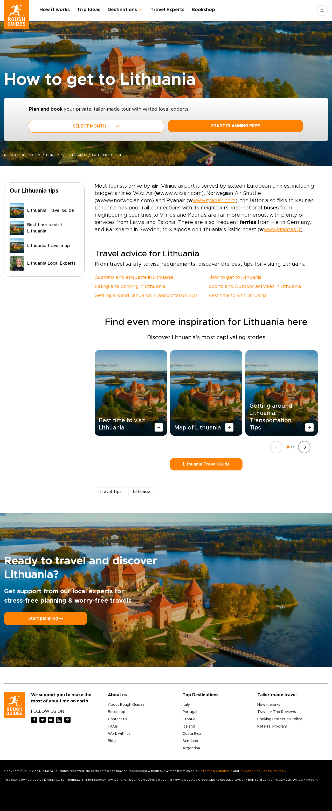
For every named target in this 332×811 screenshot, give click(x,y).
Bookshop (203, 10)
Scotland (190, 741)
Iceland (189, 726)
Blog (112, 741)
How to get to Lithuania (235, 277)
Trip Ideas (88, 10)
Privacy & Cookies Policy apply (263, 770)
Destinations (122, 10)
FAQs (113, 726)
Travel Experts (167, 10)
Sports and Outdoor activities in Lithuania (255, 286)
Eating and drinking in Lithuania (130, 286)
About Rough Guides (126, 705)
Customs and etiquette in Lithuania (134, 277)
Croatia (189, 719)
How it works (54, 10)
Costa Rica (192, 734)
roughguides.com (22, 155)
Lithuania (76, 155)
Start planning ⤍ (45, 618)
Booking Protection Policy (279, 719)
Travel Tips (110, 492)
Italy (186, 705)
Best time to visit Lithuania (238, 295)
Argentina (191, 748)
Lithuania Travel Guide (206, 464)
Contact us (117, 719)
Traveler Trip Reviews (276, 712)
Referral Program (272, 726)
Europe (53, 155)
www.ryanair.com (214, 200)
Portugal (190, 712)
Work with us (119, 734)
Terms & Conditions (217, 770)
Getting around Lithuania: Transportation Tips (146, 295)
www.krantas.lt (282, 229)
